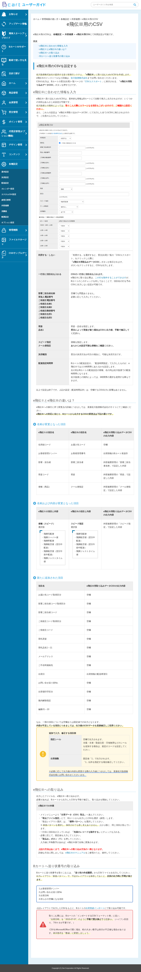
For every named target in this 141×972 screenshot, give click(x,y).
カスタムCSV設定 (8, 194)
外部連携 (5, 205)
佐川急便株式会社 (79, 78)
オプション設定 (7, 222)
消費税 (4, 211)
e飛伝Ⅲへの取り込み (49, 53)
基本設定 (5, 172)
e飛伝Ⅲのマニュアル (75, 853)
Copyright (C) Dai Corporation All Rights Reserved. (70, 968)
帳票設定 (5, 217)
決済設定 (5, 177)
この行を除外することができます (110, 277)
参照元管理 (6, 200)
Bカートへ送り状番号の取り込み (54, 56)
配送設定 (5, 183)
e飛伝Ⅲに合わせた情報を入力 (53, 46)
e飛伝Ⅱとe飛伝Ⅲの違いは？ (53, 49)
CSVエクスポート (93, 81)
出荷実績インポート (95, 908)
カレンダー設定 (7, 189)
